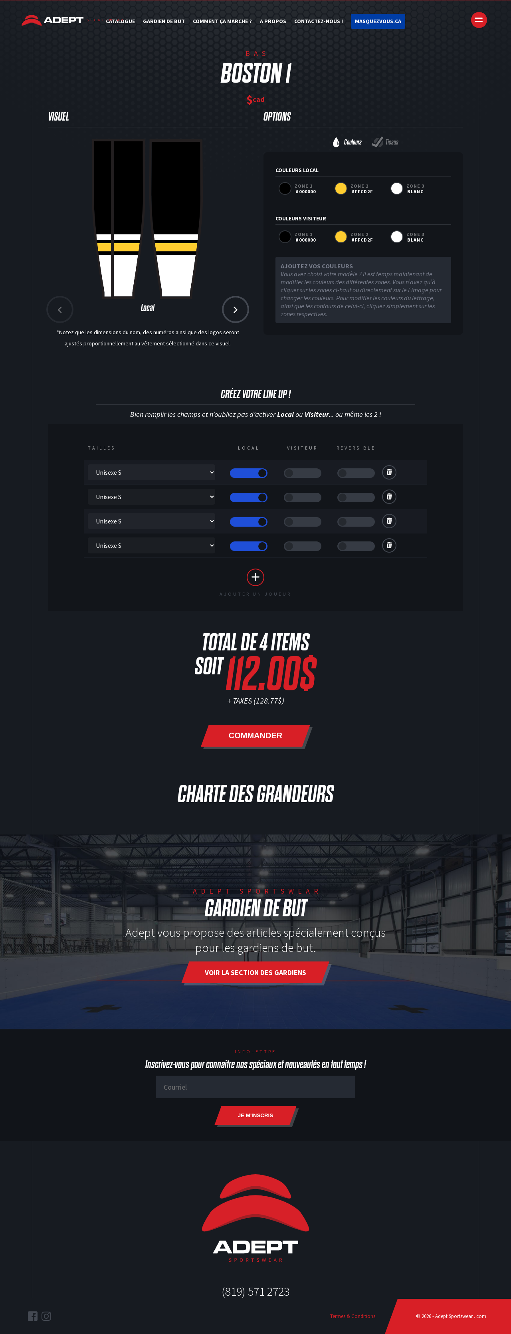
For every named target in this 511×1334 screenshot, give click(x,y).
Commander (255, 735)
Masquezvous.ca (378, 21)
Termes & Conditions (352, 1316)
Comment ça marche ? (222, 21)
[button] (236, 309)
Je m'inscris (255, 1115)
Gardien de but (164, 21)
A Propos (273, 21)
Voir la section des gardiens (255, 972)
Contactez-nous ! (318, 21)
